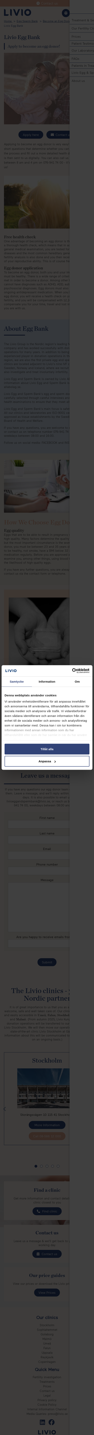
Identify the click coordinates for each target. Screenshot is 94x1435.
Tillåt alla (46, 749)
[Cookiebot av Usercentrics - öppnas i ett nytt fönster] (72, 670)
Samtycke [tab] (17, 681)
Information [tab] (47, 681)
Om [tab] (77, 681)
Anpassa (47, 761)
